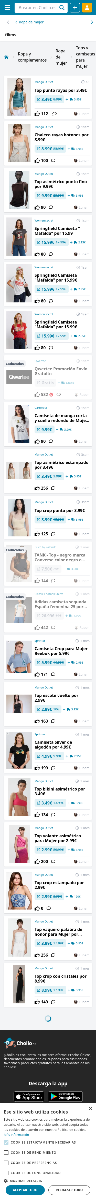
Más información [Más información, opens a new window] (16, 1135)
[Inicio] (6, 57)
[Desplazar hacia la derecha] (8, 22)
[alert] (48, 1151)
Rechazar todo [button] (69, 1190)
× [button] (90, 1109)
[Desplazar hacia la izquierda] (91, 22)
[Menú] (7, 7)
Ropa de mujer (29, 22)
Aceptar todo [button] (25, 1190)
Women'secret (44, 220)
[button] (48, 1180)
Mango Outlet (44, 82)
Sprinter (40, 640)
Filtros (10, 34)
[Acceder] (87, 7)
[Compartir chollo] (75, 7)
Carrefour (41, 407)
